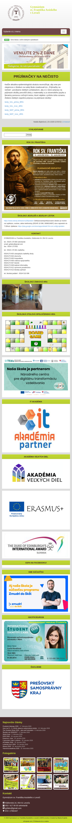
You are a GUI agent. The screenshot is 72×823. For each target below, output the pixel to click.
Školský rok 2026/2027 (16, 732)
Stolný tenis (12, 734)
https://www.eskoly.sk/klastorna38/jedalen (19, 221)
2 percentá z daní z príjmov (18, 740)
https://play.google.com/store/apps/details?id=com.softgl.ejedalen (41, 226)
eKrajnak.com (27, 821)
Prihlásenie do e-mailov (41, 821)
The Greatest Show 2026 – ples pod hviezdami (24, 730)
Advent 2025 (14, 746)
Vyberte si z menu (35, 31)
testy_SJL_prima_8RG (14, 102)
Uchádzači (66, 122)
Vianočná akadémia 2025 (18, 748)
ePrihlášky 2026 (14, 742)
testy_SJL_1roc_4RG (14, 106)
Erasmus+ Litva (14, 738)
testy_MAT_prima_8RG (14, 110)
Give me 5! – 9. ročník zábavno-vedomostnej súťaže (26, 728)
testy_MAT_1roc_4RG (14, 114)
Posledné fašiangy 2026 (17, 726)
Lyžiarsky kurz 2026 (15, 744)
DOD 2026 (12, 736)
